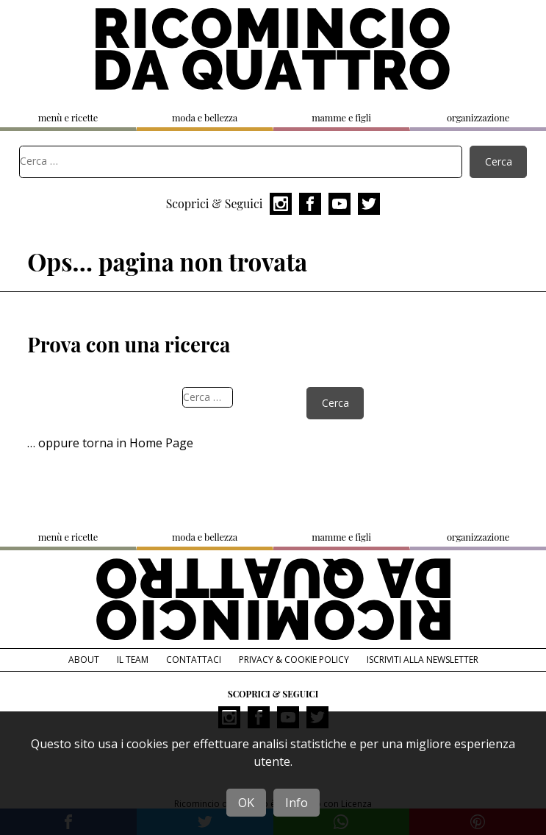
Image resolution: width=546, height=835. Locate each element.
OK (246, 803)
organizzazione (478, 117)
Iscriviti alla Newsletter (422, 659)
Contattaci (193, 659)
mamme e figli (341, 117)
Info (296, 803)
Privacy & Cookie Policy (294, 659)
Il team (132, 659)
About (83, 659)
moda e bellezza (204, 117)
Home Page (161, 443)
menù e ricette (68, 117)
